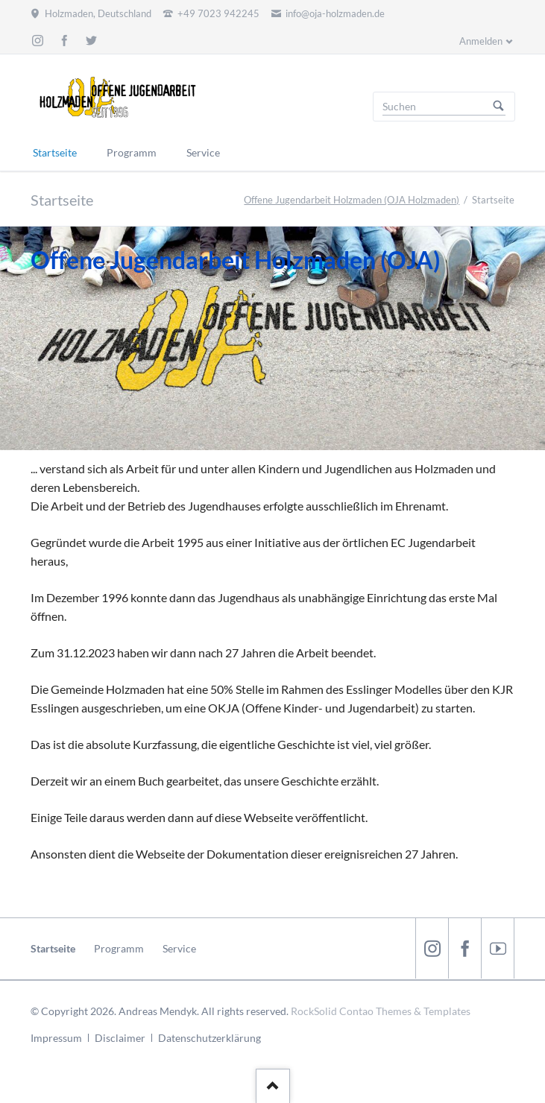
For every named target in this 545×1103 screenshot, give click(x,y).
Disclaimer (120, 1037)
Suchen (498, 106)
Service (179, 948)
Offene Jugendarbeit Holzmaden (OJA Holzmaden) (351, 200)
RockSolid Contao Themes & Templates (380, 1011)
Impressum (56, 1037)
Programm (119, 948)
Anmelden (481, 41)
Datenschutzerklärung (209, 1037)
